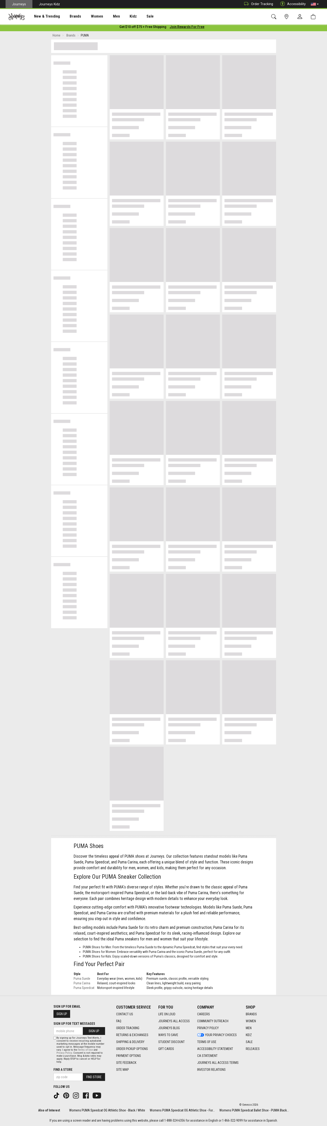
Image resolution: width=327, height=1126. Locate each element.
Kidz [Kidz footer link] (249, 1035)
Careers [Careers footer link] (203, 1014)
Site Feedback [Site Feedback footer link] (126, 1063)
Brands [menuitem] (68, 16)
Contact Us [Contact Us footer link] (124, 1014)
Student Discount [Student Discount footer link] (171, 1042)
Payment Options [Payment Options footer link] (128, 1056)
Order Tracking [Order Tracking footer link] (127, 1028)
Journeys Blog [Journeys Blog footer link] (169, 1028)
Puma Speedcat (84, 989)
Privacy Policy (64, 1052)
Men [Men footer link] (249, 1028)
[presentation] (43, 16)
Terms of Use (85, 1049)
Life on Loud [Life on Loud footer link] (166, 1014)
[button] (315, 4)
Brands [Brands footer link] (251, 1014)
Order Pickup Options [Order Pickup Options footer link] (132, 1049)
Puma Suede (82, 979)
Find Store (94, 1077)
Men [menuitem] (104, 16)
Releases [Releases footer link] (253, 1049)
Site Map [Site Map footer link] (122, 1069)
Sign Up (61, 1014)
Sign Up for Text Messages (74, 1023)
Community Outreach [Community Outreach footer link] (212, 1021)
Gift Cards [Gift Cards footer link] (166, 1049)
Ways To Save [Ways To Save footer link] (168, 1035)
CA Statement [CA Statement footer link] (207, 1056)
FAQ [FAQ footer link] (118, 1021)
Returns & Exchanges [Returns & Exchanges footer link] (132, 1035)
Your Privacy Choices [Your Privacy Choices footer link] (217, 1035)
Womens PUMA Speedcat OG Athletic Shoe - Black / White (107, 1110)
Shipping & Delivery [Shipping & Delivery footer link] (130, 1042)
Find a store (62, 1069)
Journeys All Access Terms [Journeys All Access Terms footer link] (218, 1063)
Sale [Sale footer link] (249, 1042)
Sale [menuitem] (133, 16)
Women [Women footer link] (251, 1021)
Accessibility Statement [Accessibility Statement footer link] (215, 1049)
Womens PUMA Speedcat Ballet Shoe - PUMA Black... (254, 1110)
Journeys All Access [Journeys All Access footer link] (174, 1021)
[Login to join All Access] (142, 27)
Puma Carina (82, 984)
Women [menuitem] (87, 16)
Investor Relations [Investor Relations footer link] (211, 1069)
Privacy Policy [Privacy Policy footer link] (208, 1028)
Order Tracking (257, 4)
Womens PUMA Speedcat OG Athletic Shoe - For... (182, 1110)
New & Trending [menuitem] (42, 16)
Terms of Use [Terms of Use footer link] (206, 1042)
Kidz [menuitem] (119, 16)
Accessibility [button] (292, 4)
